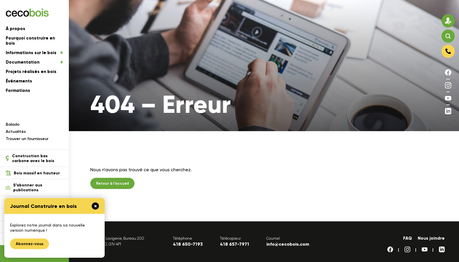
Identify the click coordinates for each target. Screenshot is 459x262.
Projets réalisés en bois (31, 71)
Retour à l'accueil (112, 183)
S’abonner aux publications (24, 187)
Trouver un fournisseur (27, 138)
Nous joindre (431, 238)
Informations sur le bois (34, 52)
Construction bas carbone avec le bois (30, 158)
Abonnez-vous (29, 244)
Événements (19, 81)
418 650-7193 (188, 244)
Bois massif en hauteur (33, 173)
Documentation (34, 62)
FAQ (407, 238)
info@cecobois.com (287, 244)
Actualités (16, 131)
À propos (15, 28)
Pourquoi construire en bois (30, 41)
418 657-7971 (234, 244)
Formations (18, 90)
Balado (12, 124)
